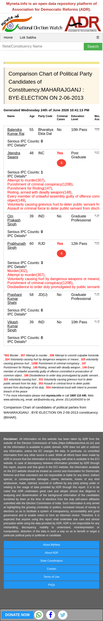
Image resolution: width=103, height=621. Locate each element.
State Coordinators (51, 560)
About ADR (51, 552)
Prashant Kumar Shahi (14, 299)
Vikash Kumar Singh (12, 326)
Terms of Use (52, 576)
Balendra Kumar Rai (15, 132)
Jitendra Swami (13, 155)
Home (8, 37)
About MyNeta (51, 544)
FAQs (51, 584)
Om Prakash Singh (14, 220)
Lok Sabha (28, 37)
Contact (51, 568)
